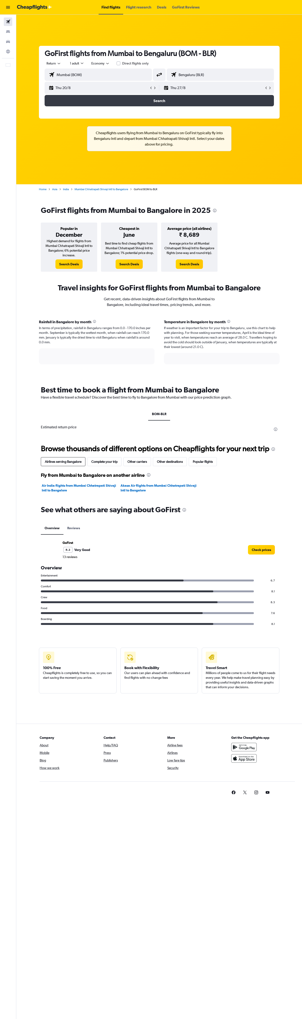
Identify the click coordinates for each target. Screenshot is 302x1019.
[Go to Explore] (8, 51)
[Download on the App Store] (244, 758)
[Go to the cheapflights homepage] (34, 7)
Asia (54, 189)
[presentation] (215, 210)
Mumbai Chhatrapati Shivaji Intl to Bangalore (101, 189)
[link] (69, 264)
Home (42, 189)
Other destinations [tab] (170, 462)
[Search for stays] (8, 31)
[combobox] (54, 63)
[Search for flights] (8, 21)
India (66, 189)
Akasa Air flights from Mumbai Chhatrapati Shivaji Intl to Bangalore (159, 488)
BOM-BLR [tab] (159, 414)
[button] (8, 7)
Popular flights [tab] (203, 462)
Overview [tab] (52, 528)
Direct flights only (135, 63)
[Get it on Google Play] (244, 747)
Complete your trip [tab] (104, 462)
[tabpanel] (159, 346)
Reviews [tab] (73, 528)
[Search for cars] (8, 41)
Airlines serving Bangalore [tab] (63, 462)
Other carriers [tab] (137, 462)
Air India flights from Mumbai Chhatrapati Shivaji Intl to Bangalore (79, 488)
